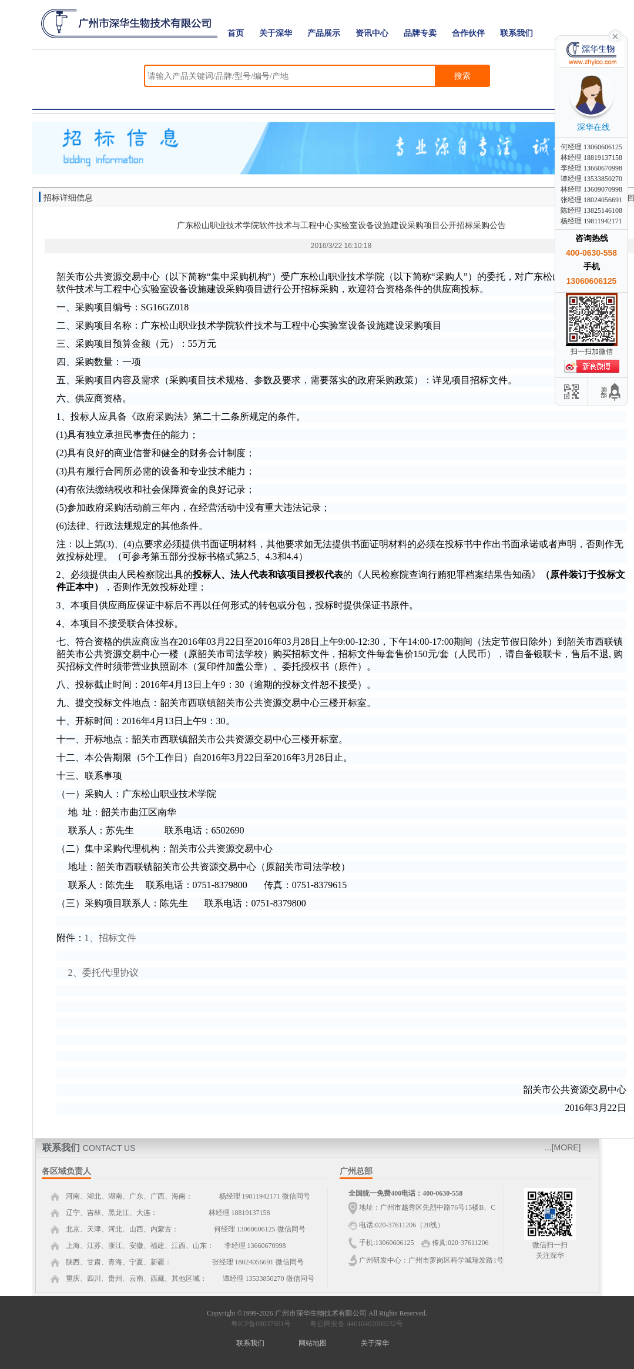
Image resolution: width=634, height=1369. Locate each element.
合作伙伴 (468, 33)
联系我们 (516, 33)
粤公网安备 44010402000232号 (353, 1324)
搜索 (462, 76)
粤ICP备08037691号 (261, 1324)
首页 (235, 33)
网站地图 (312, 1343)
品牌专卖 (420, 33)
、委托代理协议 (106, 973)
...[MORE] (563, 1147)
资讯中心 (371, 33)
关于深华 (275, 33)
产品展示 (323, 33)
